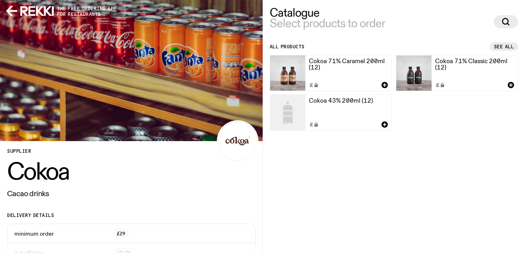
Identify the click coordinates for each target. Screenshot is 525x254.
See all (504, 46)
